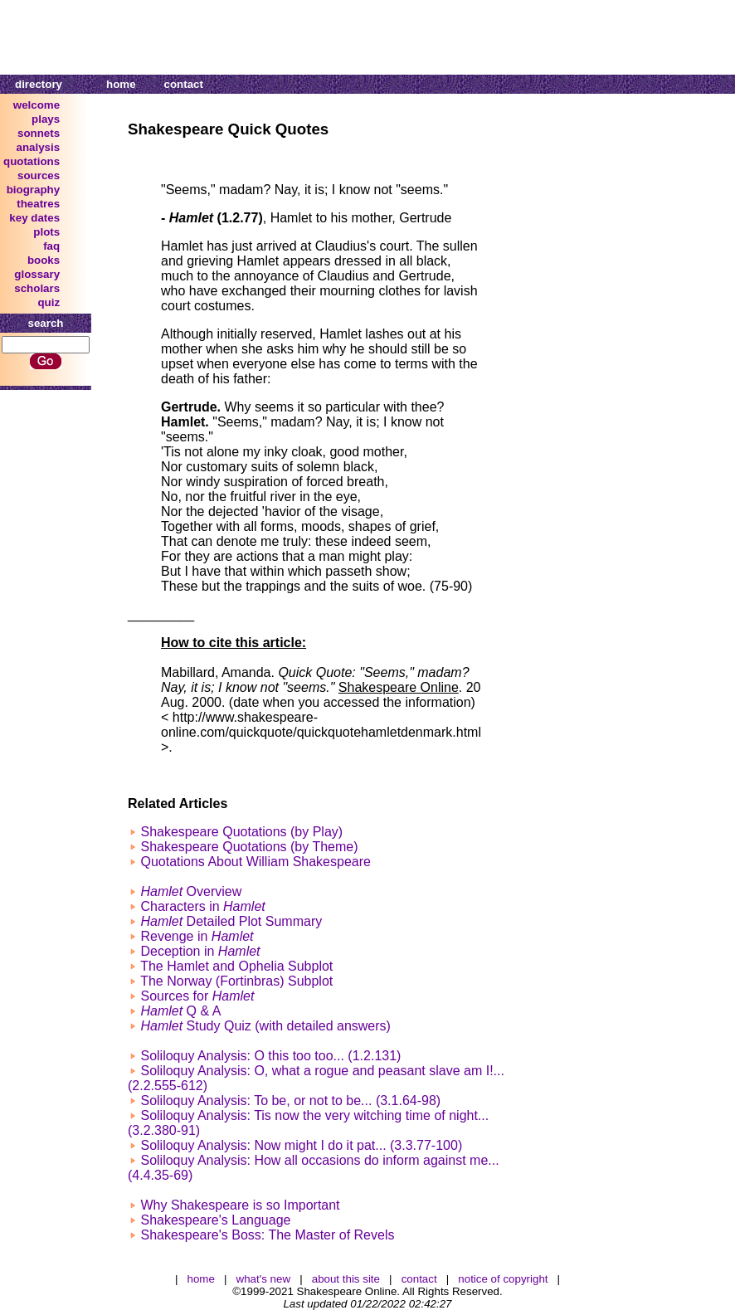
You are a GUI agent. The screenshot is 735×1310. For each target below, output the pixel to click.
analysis (39, 147)
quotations (31, 161)
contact (183, 84)
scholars (37, 288)
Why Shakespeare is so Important (239, 1205)
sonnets (38, 133)
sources (38, 175)
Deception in (200, 951)
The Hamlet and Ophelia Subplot (236, 966)
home (121, 84)
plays (46, 119)
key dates (34, 218)
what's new (263, 1279)
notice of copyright (503, 1279)
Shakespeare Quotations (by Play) (241, 832)
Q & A (180, 1011)
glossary (37, 274)
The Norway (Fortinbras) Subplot (236, 981)
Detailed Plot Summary (231, 921)
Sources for (197, 996)
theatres (38, 203)
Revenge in (196, 936)
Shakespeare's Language (215, 1220)
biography (33, 189)
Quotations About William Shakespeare (255, 862)
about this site (346, 1279)
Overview (190, 891)
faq (51, 246)
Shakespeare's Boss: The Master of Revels (267, 1235)
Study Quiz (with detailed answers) (265, 1026)
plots (46, 232)
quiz (48, 302)
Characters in (202, 906)
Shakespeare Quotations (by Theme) (249, 847)
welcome (36, 105)
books (43, 260)
